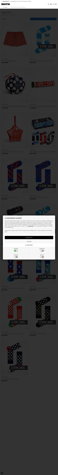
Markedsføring (42, 250)
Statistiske (42, 256)
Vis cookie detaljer (29, 244)
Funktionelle (16, 256)
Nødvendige (16, 250)
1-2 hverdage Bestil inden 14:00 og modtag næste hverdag (16, 1)
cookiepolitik (30, 226)
